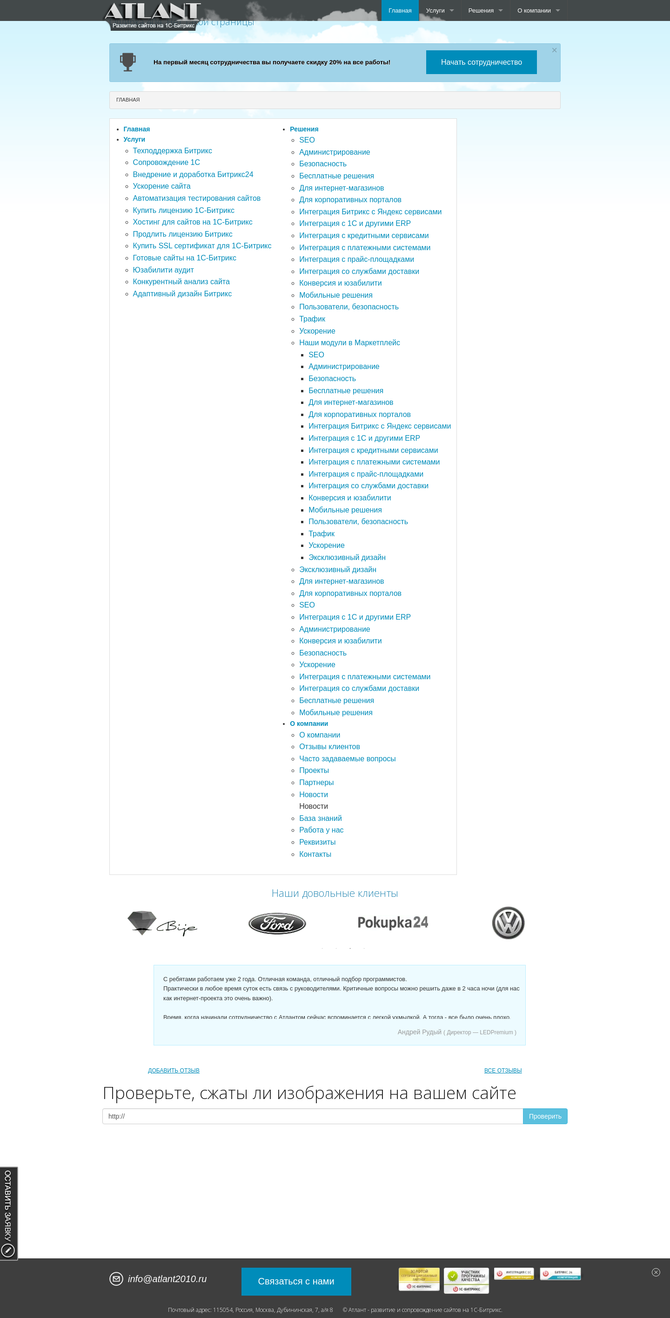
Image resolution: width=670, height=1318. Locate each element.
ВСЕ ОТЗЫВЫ (503, 1070)
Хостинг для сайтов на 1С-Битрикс (193, 222)
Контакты (315, 854)
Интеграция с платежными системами (364, 248)
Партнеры (316, 782)
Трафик (312, 319)
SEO (307, 140)
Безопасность (323, 164)
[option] (154, 923)
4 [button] (364, 948)
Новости (313, 795)
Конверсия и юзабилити (340, 283)
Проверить (545, 1116)
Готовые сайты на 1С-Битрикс (184, 258)
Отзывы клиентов (329, 747)
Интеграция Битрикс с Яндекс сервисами (370, 212)
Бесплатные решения (336, 176)
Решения (481, 10)
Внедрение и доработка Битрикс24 (193, 174)
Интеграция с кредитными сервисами (364, 235)
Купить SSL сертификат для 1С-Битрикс (202, 246)
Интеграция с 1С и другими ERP (355, 223)
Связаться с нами (296, 1281)
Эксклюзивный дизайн (347, 557)
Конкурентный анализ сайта (181, 282)
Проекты (314, 770)
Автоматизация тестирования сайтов (197, 198)
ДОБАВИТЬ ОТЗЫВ (174, 1070)
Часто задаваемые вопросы (347, 759)
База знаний (320, 818)
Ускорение (317, 331)
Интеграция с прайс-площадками (356, 259)
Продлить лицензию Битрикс (183, 234)
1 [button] (322, 948)
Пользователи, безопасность (349, 307)
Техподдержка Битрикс (172, 151)
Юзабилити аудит (163, 270)
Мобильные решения (336, 295)
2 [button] (336, 948)
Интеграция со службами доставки (359, 271)
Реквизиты (317, 842)
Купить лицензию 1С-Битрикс (183, 210)
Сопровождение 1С (166, 162)
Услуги (435, 10)
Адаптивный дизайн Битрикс (182, 294)
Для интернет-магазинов (341, 188)
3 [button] (350, 948)
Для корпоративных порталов (350, 200)
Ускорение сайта (162, 186)
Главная (400, 10)
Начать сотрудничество (481, 62)
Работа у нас (321, 830)
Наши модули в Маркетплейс (349, 343)
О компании (534, 10)
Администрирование (334, 152)
